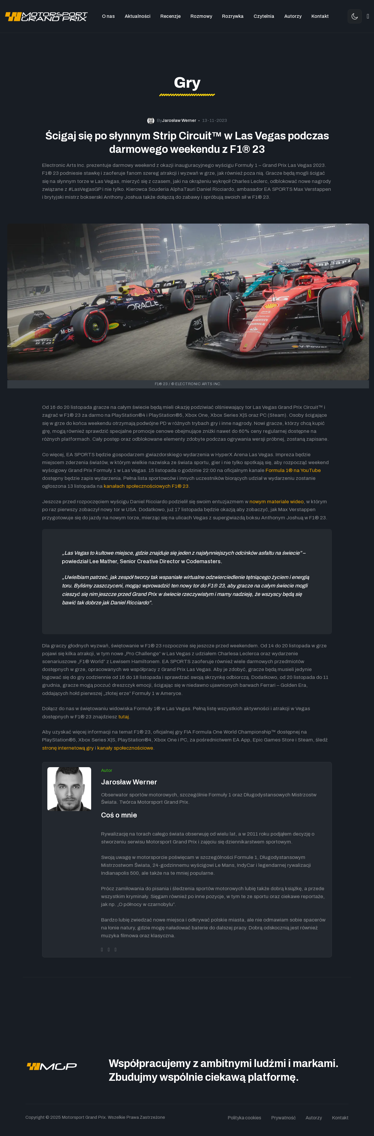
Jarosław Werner (129, 782)
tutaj (123, 717)
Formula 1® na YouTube (293, 470)
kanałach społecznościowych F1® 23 (146, 486)
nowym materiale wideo (277, 501)
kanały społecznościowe (125, 748)
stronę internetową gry (68, 748)
